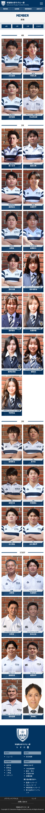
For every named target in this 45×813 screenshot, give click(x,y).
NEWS (5, 9)
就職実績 (29, 776)
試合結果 (29, 756)
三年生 (8, 770)
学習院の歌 (30, 773)
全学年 (8, 765)
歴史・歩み (30, 771)
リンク (33, 798)
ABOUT (39, 9)
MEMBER (28, 9)
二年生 (8, 773)
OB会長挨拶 (30, 768)
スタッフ (9, 775)
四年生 (8, 768)
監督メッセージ (31, 782)
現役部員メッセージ (33, 787)
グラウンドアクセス (11, 798)
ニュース (9, 756)
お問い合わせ (22, 802)
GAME (17, 9)
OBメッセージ (31, 785)
